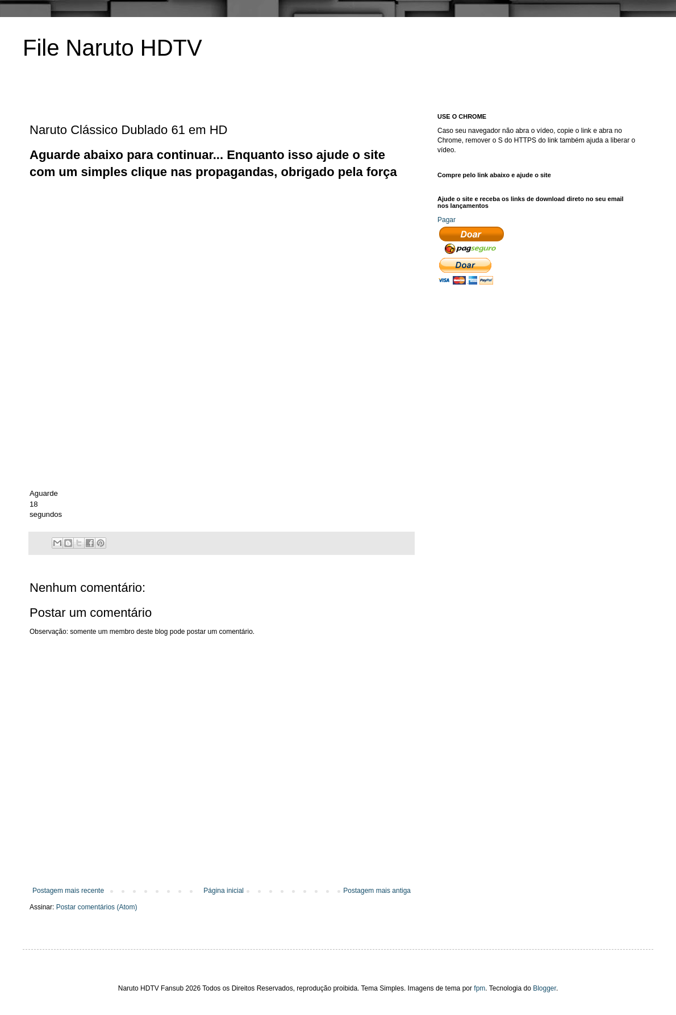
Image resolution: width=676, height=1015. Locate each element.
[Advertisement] (162, 260)
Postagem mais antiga (377, 891)
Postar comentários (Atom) (96, 907)
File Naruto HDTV (112, 47)
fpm (479, 988)
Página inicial (223, 891)
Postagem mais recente (68, 891)
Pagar (446, 220)
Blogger (544, 988)
